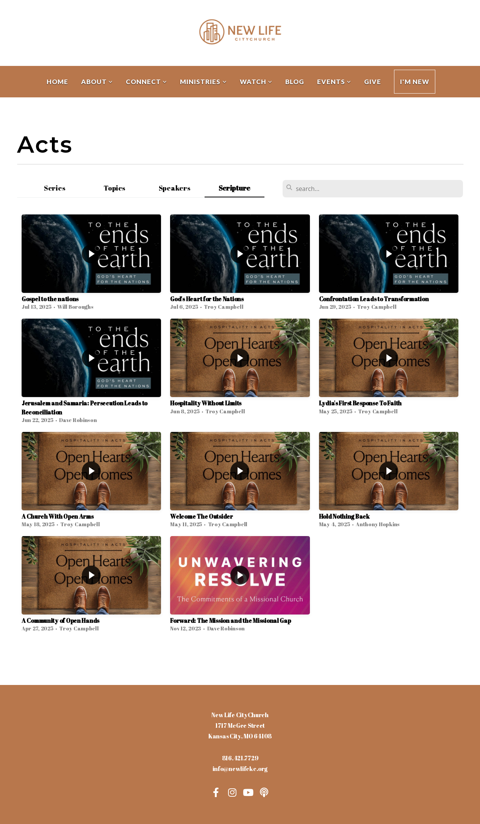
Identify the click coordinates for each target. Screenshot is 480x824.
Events (334, 82)
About (97, 82)
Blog (294, 82)
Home (57, 82)
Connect (146, 82)
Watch (256, 82)
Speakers (175, 187)
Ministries (203, 82)
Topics (114, 187)
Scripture (234, 187)
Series (54, 187)
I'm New (414, 82)
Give (372, 82)
